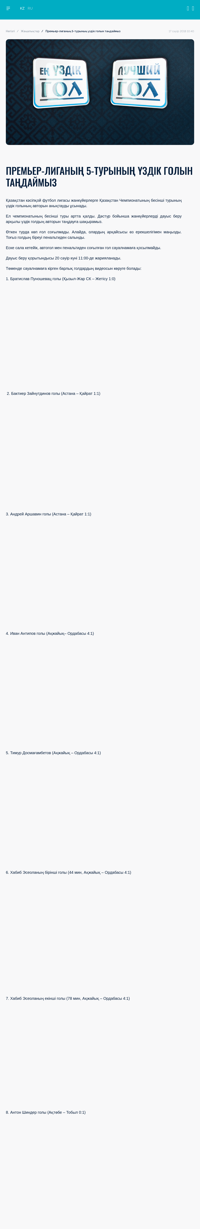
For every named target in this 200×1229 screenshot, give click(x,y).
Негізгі (10, 31)
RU (30, 10)
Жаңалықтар (30, 31)
